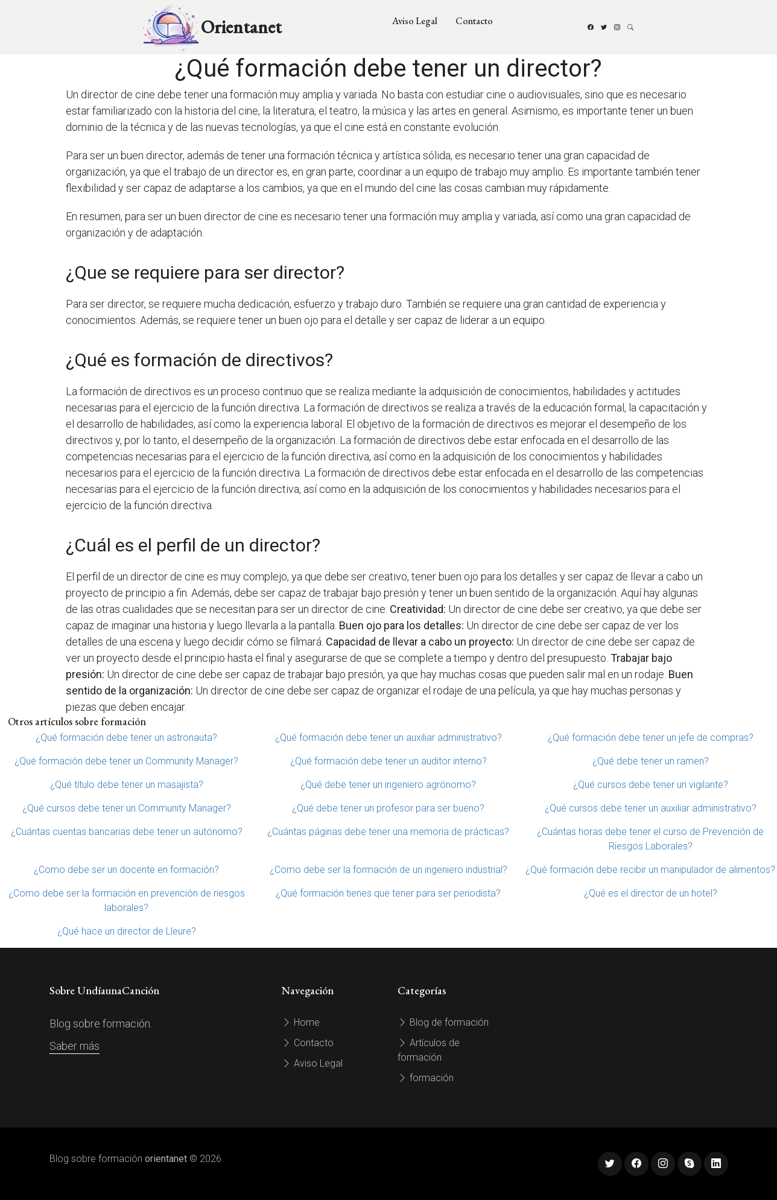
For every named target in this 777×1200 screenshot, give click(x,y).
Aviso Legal (414, 20)
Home (301, 1022)
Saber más (74, 1046)
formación (426, 1078)
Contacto (474, 20)
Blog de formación (443, 1022)
